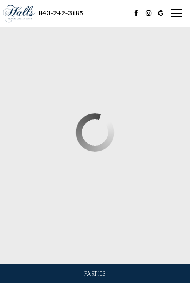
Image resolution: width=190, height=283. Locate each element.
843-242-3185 (60, 12)
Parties (95, 273)
